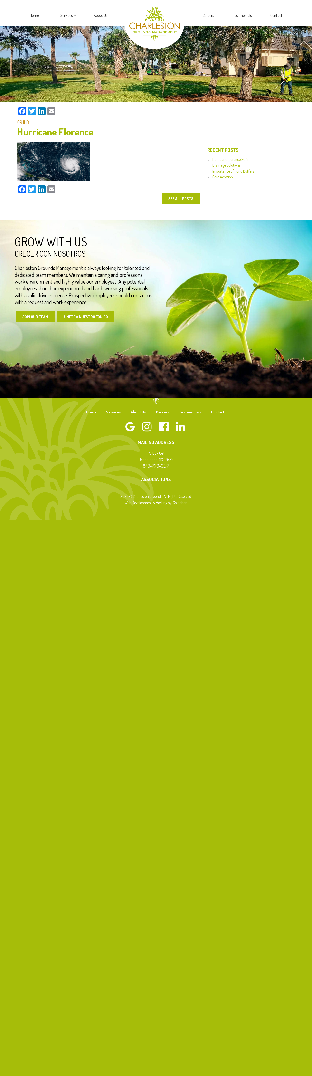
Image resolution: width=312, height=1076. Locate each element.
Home (34, 15)
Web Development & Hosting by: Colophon (156, 502)
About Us (102, 15)
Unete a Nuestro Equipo (86, 316)
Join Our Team (35, 316)
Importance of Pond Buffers (233, 171)
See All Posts (180, 198)
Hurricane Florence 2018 (230, 159)
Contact (276, 15)
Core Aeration (222, 177)
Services (68, 15)
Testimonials (242, 15)
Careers (208, 15)
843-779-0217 (156, 466)
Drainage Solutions (226, 165)
